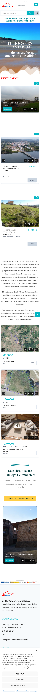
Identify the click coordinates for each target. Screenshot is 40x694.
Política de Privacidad (22, 691)
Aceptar (20, 674)
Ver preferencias (20, 685)
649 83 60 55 (8, 634)
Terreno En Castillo (9, 405)
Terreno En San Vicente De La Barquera (9, 232)
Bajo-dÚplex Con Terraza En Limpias (13, 450)
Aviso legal (33, 691)
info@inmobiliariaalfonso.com (15, 639)
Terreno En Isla (8, 361)
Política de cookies (9, 691)
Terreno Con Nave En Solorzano (16, 103)
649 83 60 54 (8, 631)
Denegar (20, 680)
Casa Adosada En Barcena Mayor (19, 554)
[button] (37, 650)
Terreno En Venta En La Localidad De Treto (11, 168)
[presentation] (35, 83)
